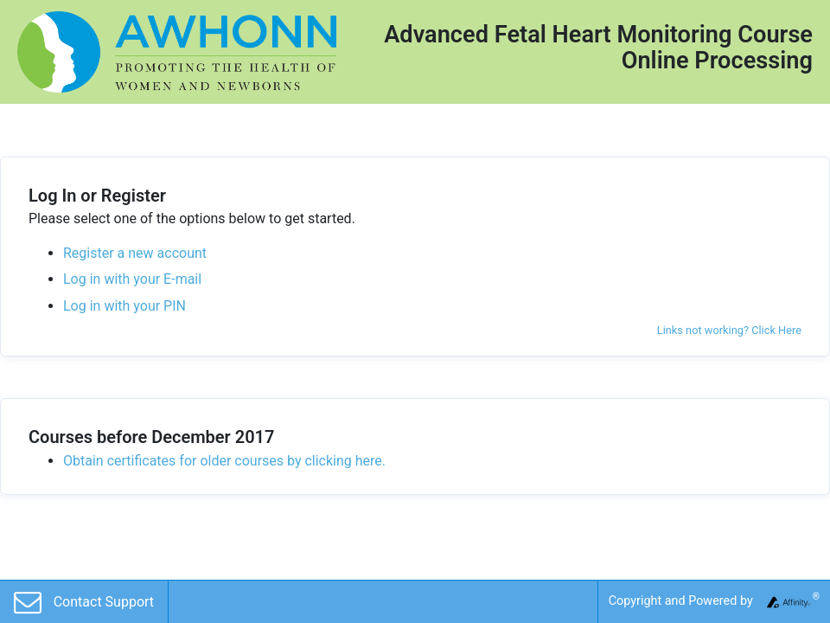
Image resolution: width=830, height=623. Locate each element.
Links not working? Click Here (729, 330)
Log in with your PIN (124, 306)
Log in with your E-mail (132, 279)
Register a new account (135, 253)
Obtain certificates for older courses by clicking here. (224, 461)
